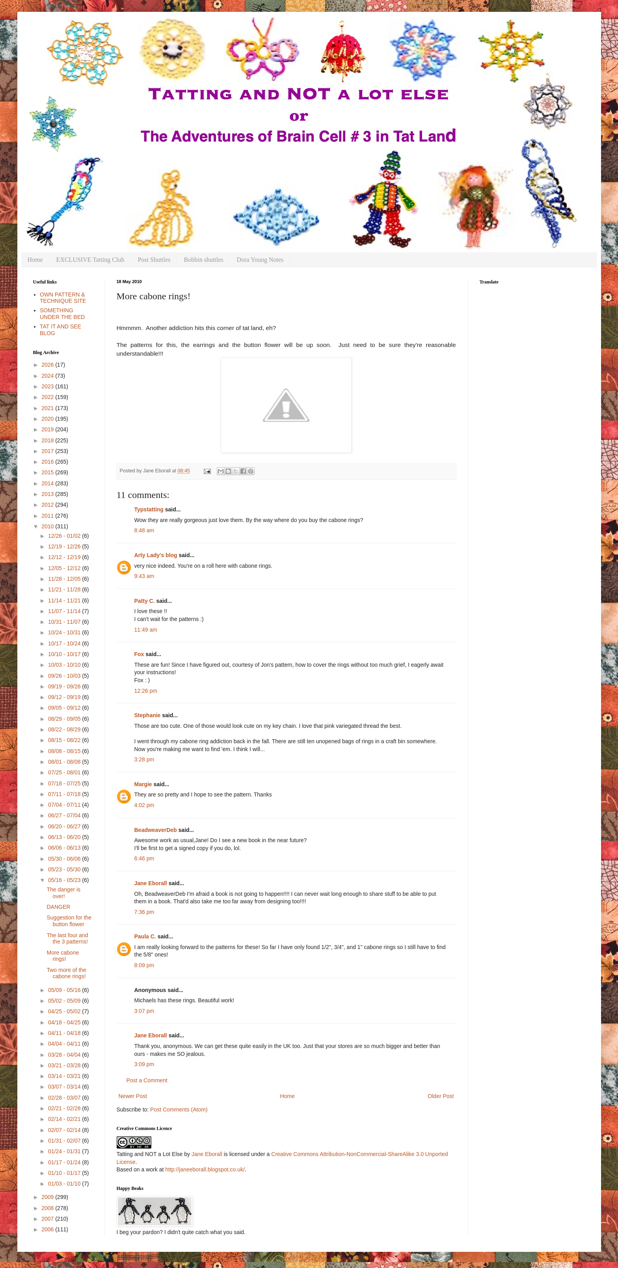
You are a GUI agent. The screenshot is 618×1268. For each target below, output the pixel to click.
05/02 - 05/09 (65, 1001)
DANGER (58, 907)
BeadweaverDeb (155, 830)
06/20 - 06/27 (65, 826)
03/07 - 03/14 (65, 1086)
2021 (48, 408)
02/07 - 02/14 (65, 1130)
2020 (48, 419)
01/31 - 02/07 (65, 1140)
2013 (48, 494)
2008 (48, 1208)
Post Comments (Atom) (178, 1109)
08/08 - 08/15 (65, 751)
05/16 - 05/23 (65, 880)
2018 (48, 440)
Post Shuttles (154, 259)
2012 (48, 505)
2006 (48, 1229)
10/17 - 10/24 (65, 643)
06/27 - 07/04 (65, 815)
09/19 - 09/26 (65, 686)
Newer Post (133, 1096)
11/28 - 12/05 (65, 579)
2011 (48, 516)
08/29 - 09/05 (65, 719)
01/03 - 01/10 (65, 1183)
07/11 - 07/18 (65, 794)
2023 (48, 386)
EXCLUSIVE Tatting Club (90, 259)
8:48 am (144, 530)
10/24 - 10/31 (65, 632)
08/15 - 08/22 (65, 740)
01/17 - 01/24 (65, 1162)
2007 (48, 1219)
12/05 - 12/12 (65, 568)
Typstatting (149, 509)
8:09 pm (144, 965)
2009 (48, 1197)
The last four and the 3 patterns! (67, 938)
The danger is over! (63, 892)
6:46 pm (144, 858)
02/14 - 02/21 (65, 1119)
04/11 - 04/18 (65, 1033)
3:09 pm (144, 1064)
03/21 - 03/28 (65, 1065)
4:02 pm (144, 805)
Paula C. (145, 936)
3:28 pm (144, 759)
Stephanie (147, 715)
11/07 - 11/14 (65, 611)
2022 (48, 397)
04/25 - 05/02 (65, 1011)
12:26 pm (145, 691)
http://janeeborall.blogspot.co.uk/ (205, 1169)
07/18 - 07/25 (65, 783)
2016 (48, 462)
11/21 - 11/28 (65, 589)
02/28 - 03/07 (65, 1098)
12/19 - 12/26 (65, 546)
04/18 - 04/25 (65, 1022)
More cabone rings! (63, 955)
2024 (48, 376)
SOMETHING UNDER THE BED (62, 313)
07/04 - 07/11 (65, 805)
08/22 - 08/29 (65, 729)
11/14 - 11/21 (65, 600)
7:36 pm (144, 912)
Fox (139, 654)
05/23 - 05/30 (65, 869)
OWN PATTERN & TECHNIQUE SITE (63, 297)
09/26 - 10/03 (65, 676)
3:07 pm (144, 1011)
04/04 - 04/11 (65, 1044)
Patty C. (144, 601)
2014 (48, 483)
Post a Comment (147, 1080)
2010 (48, 526)
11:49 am (145, 630)
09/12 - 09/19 (65, 697)
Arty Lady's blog (155, 555)
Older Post (441, 1096)
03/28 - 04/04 (65, 1055)
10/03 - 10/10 (65, 665)
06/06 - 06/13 (65, 848)
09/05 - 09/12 (65, 708)
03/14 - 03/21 (65, 1076)
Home (35, 259)
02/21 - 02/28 (65, 1108)
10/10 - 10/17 (65, 654)
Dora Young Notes (260, 259)
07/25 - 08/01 (65, 772)
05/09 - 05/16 (65, 990)
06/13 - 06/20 (65, 837)
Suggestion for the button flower (69, 920)
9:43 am (144, 576)
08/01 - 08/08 (65, 762)
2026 (48, 365)
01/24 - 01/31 (65, 1151)
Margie (143, 784)
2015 (48, 472)
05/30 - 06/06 (65, 859)
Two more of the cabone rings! (66, 973)
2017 (48, 451)
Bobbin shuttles (203, 259)
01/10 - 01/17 (65, 1173)
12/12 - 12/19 (65, 557)
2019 (48, 429)
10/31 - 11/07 (65, 622)
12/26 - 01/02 (65, 536)
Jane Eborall (150, 883)
